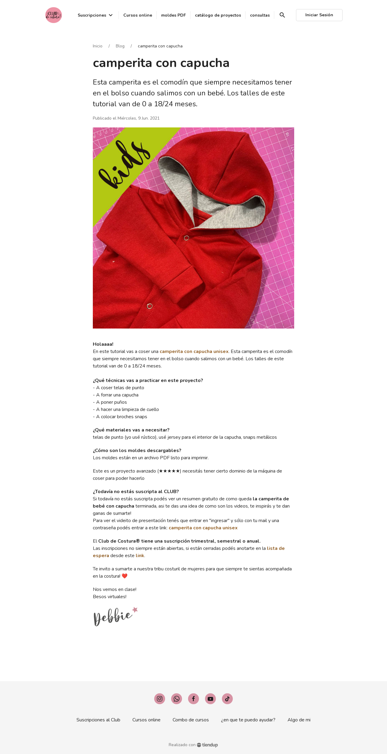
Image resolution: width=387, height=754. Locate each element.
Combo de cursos (191, 720)
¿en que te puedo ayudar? (248, 720)
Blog (120, 46)
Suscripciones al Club (98, 720)
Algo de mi (299, 720)
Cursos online (146, 720)
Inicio (97, 46)
